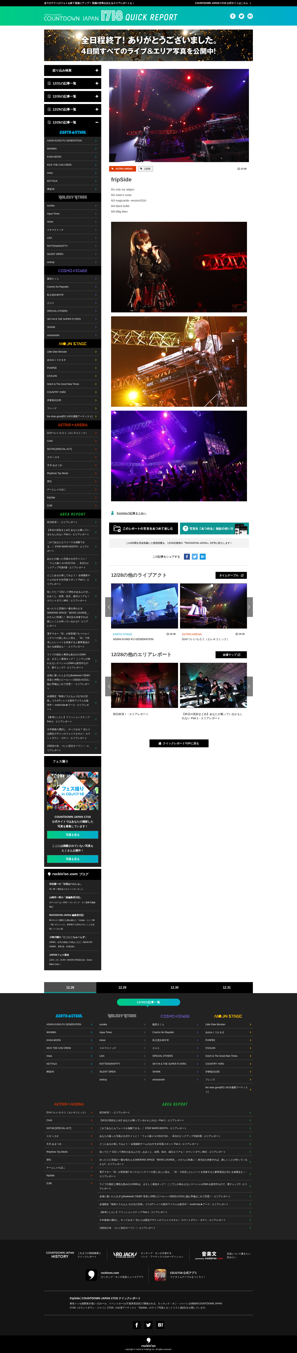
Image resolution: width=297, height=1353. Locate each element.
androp (50, 262)
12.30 (174, 987)
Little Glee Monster (57, 351)
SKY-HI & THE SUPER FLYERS (64, 319)
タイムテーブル (229, 575)
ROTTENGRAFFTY (57, 246)
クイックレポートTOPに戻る (181, 743)
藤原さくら (53, 278)
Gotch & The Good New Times (63, 384)
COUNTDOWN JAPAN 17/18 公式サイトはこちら (221, 3)
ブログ (68, 874)
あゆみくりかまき (56, 359)
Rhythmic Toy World (57, 473)
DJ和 (49, 505)
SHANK (51, 327)
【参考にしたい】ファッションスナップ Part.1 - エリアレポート (68, 719)
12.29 (122, 987)
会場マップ (230, 654)
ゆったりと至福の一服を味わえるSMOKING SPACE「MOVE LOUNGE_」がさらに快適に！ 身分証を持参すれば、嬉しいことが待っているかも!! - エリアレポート (68, 617)
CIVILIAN (52, 376)
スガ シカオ (53, 457)
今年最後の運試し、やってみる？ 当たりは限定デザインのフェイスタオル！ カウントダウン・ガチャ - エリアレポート (68, 733)
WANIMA (52, 148)
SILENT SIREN (55, 254)
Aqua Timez (53, 213)
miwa (50, 173)
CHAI (50, 441)
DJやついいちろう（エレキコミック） (67, 433)
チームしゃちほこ (56, 489)
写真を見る (73, 859)
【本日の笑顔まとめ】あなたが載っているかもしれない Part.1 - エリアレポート (68, 532)
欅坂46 (50, 189)
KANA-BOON (54, 156)
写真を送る (73, 834)
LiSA (49, 238)
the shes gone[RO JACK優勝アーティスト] (69, 416)
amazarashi (53, 335)
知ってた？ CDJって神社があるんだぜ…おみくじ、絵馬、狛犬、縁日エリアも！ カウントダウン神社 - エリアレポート (68, 596)
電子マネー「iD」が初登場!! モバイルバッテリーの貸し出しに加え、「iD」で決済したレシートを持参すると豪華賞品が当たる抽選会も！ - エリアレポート (68, 640)
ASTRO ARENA (124, 168)
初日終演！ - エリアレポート (62, 522)
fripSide (51, 497)
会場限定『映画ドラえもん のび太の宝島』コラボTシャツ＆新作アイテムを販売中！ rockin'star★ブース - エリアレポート (68, 703)
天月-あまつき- (55, 465)
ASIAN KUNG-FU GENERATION (64, 140)
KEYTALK (52, 181)
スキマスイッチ (55, 229)
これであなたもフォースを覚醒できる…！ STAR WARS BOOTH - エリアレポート (68, 546)
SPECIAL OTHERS (57, 311)
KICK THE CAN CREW (59, 164)
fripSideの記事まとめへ (131, 513)
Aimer (50, 221)
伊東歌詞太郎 (54, 400)
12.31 (227, 987)
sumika (51, 205)
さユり (50, 303)
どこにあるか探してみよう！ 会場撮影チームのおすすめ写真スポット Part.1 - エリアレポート (68, 579)
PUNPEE (52, 368)
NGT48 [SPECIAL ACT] (59, 449)
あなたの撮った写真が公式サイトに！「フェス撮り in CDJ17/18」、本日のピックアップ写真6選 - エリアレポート (68, 563)
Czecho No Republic (58, 286)
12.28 (70, 987)
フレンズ (52, 408)
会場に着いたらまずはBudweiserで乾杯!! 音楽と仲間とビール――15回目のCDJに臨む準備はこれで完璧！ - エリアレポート (68, 682)
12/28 (147, 168)
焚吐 (49, 481)
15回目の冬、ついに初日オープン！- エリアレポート (68, 748)
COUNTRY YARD (56, 392)
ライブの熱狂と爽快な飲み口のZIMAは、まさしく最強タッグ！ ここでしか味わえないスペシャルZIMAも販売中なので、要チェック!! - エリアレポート (68, 661)
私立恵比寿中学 (55, 294)
